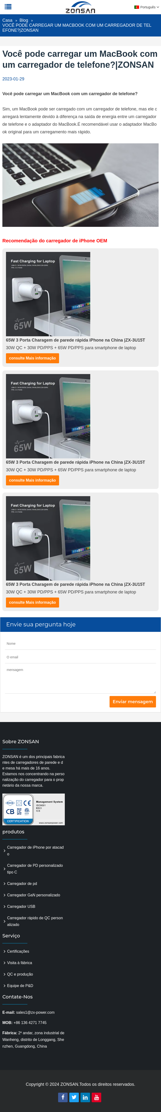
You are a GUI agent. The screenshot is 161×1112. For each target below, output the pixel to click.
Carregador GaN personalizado (33, 895)
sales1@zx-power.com (35, 1012)
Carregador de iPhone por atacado (35, 850)
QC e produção (20, 974)
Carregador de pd (22, 884)
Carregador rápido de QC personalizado (35, 921)
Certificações (18, 951)
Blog (24, 20)
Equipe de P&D (20, 986)
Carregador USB (21, 906)
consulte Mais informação (32, 358)
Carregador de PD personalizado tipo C (35, 868)
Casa (7, 20)
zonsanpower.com (34, 10)
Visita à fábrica (19, 963)
